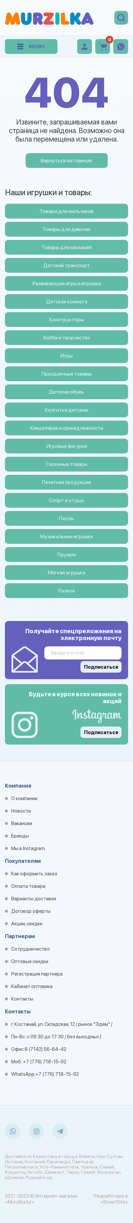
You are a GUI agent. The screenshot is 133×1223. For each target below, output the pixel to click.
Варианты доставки (33, 899)
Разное (66, 591)
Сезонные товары (66, 464)
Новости (21, 811)
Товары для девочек (66, 229)
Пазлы (66, 518)
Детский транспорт (66, 265)
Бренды (20, 836)
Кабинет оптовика (32, 986)
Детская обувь (66, 392)
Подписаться (101, 732)
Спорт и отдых (66, 500)
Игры (66, 356)
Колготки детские (66, 410)
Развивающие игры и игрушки (67, 283)
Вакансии (21, 823)
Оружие (66, 554)
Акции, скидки (26, 924)
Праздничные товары (67, 374)
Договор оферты (31, 911)
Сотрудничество (30, 949)
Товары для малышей (66, 247)
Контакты (22, 999)
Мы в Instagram (28, 848)
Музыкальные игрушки (66, 536)
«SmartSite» (114, 1202)
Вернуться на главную (66, 160)
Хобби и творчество (66, 338)
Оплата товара (28, 886)
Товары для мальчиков (66, 211)
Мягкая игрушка (66, 572)
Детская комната (66, 301)
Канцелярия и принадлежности (66, 428)
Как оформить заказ (34, 874)
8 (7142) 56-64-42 (45, 1049)
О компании (24, 798)
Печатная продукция (66, 482)
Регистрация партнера (37, 974)
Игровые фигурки (66, 446)
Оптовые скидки (29, 961)
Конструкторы (66, 319)
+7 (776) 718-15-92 (44, 1062)
